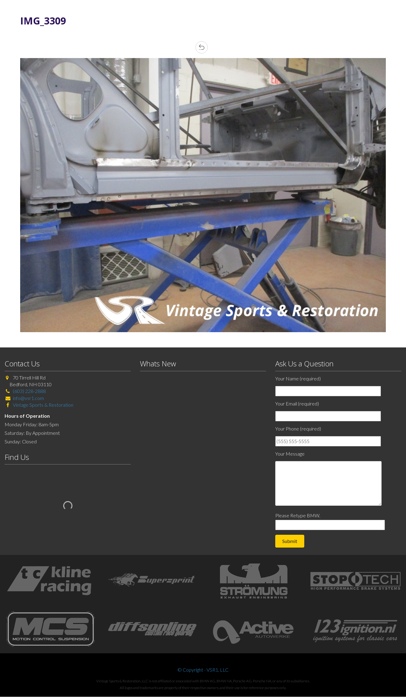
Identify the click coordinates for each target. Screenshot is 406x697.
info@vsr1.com (28, 398)
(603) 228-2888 (29, 391)
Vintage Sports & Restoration (42, 405)
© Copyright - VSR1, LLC (203, 670)
